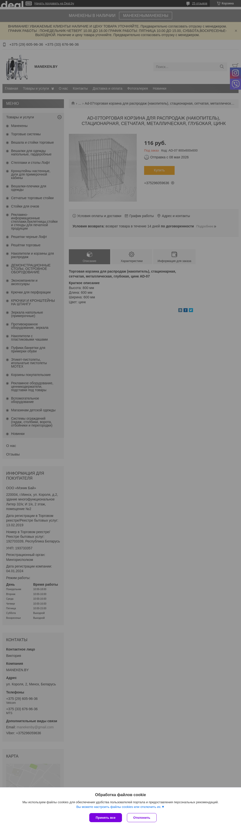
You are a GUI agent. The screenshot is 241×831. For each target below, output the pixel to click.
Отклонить (141, 817)
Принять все (106, 817)
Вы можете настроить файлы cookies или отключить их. (118, 807)
